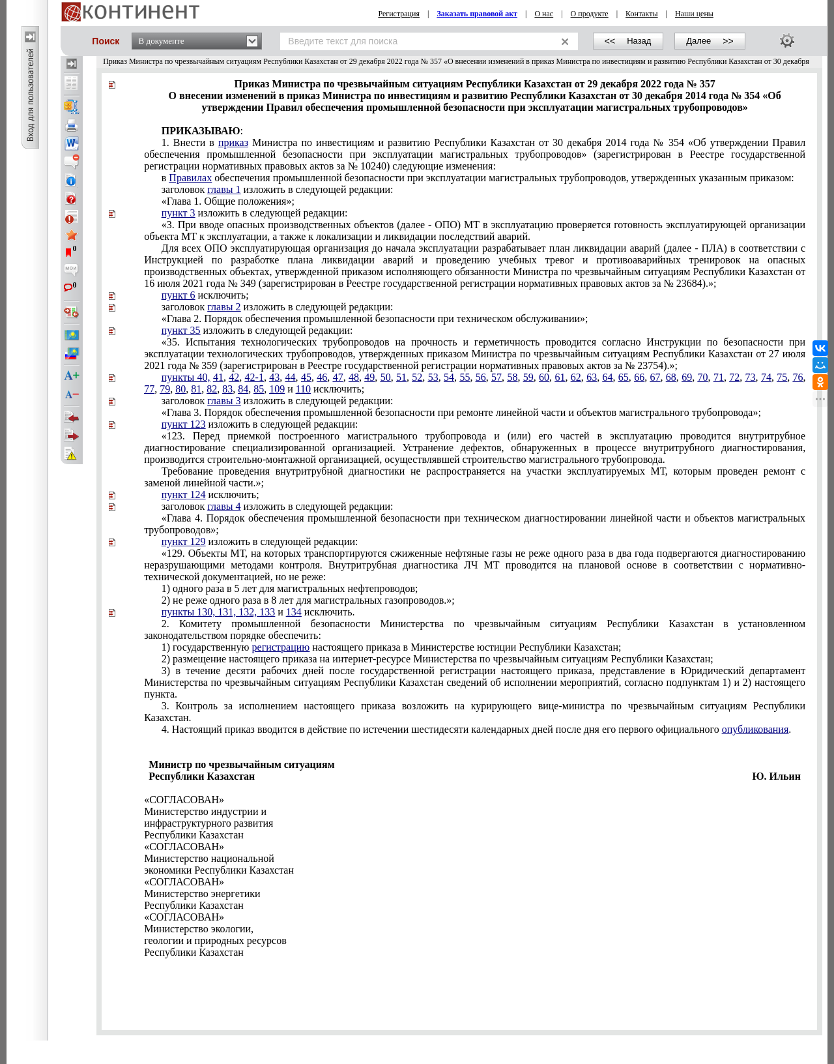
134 (294, 611)
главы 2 (223, 306)
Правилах (190, 177)
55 (464, 377)
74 (766, 377)
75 (782, 377)
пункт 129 (184, 541)
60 (544, 377)
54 (449, 377)
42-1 (254, 377)
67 (655, 377)
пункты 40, (186, 377)
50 (386, 377)
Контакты (642, 13)
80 (180, 388)
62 (576, 377)
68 (671, 377)
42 (234, 377)
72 (734, 377)
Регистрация (399, 13)
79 (165, 388)
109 (277, 388)
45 (306, 377)
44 (290, 377)
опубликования (755, 729)
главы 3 (223, 400)
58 (512, 377)
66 (639, 377)
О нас (543, 13)
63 (591, 377)
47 (338, 377)
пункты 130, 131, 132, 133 (218, 611)
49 (369, 377)
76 (798, 377)
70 (703, 377)
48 (354, 377)
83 (227, 388)
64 (607, 377)
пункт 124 (184, 494)
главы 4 (223, 506)
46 (322, 377)
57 (496, 377)
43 (274, 377)
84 (243, 388)
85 (258, 388)
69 (687, 377)
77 (149, 388)
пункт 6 (178, 295)
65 (623, 377)
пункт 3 (178, 212)
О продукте (590, 13)
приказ (233, 142)
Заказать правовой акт (477, 13)
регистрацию (281, 647)
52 (417, 377)
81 (196, 388)
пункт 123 (184, 424)
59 (528, 377)
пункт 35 (181, 330)
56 (481, 377)
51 (401, 377)
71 (718, 377)
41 (218, 377)
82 (212, 388)
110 (303, 388)
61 (559, 377)
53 (433, 377)
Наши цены (694, 13)
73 (750, 377)
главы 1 (223, 189)
